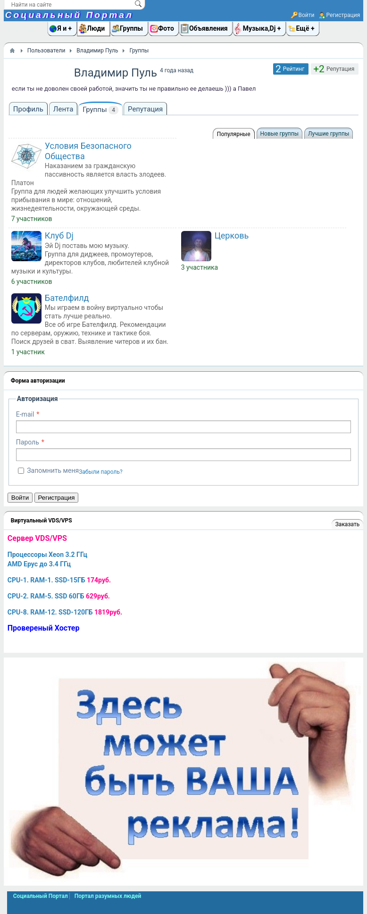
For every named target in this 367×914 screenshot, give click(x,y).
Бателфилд (67, 298)
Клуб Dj (59, 235)
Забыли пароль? (101, 472)
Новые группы (279, 133)
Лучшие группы (328, 133)
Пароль (27, 442)
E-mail (25, 414)
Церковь (232, 235)
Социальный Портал (69, 15)
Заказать (347, 524)
